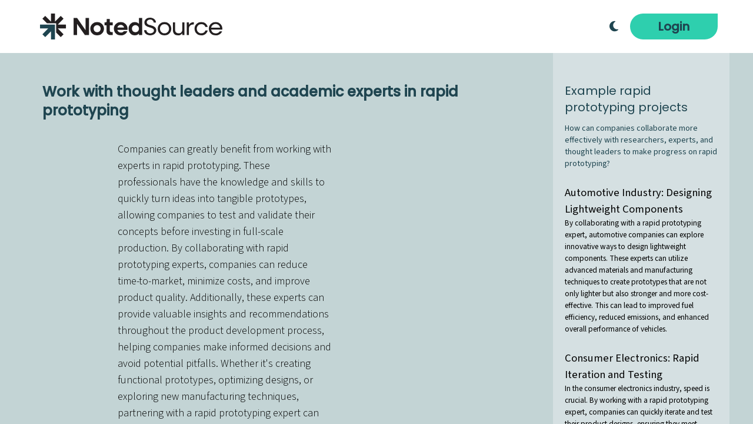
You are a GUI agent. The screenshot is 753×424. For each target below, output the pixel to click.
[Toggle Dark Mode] (613, 26)
